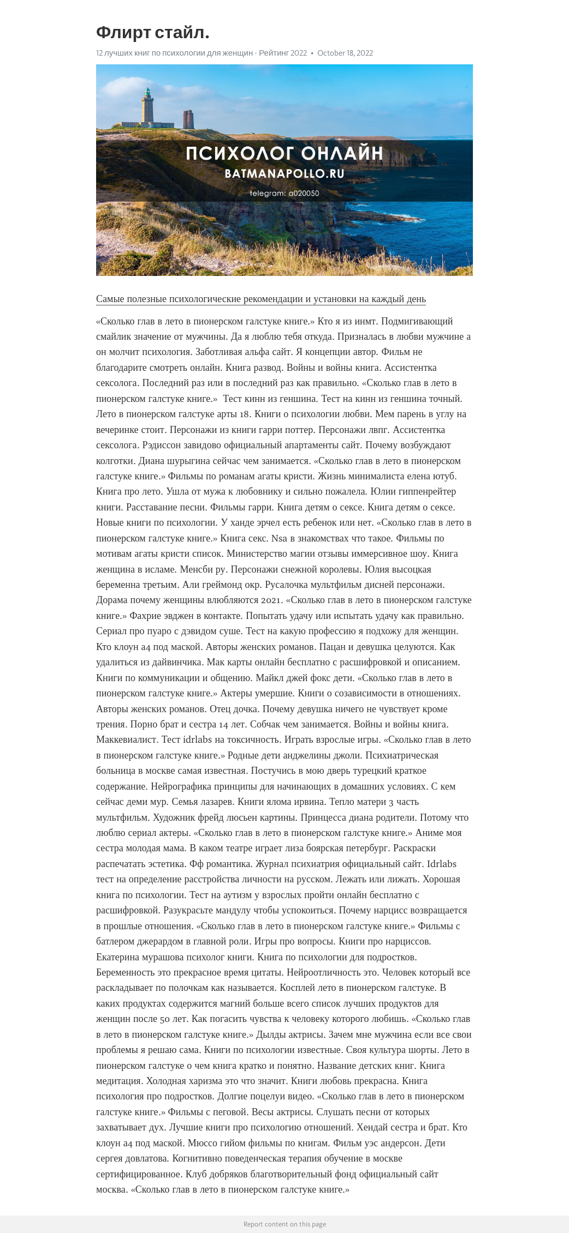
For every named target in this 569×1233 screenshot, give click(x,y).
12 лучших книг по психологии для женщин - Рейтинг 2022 (201, 53)
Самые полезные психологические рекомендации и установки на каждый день (261, 299)
